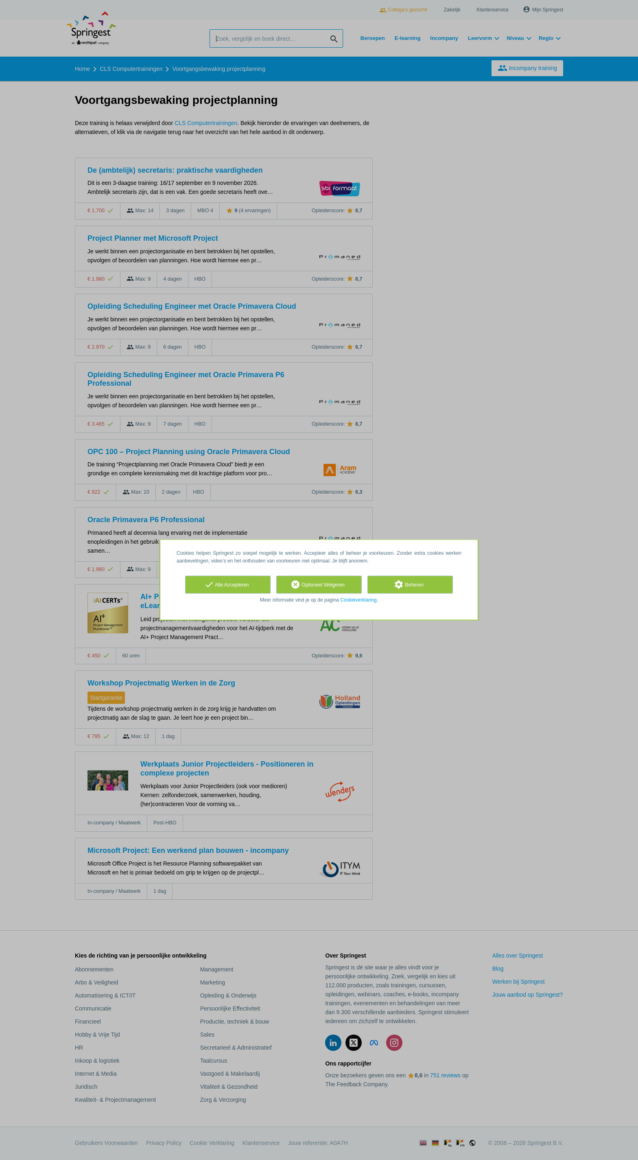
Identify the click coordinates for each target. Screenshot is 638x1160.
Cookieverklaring (358, 600)
